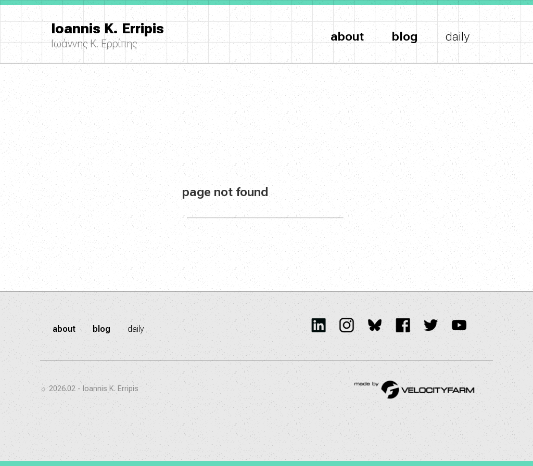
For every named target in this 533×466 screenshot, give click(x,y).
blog (404, 36)
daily (457, 36)
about (347, 36)
